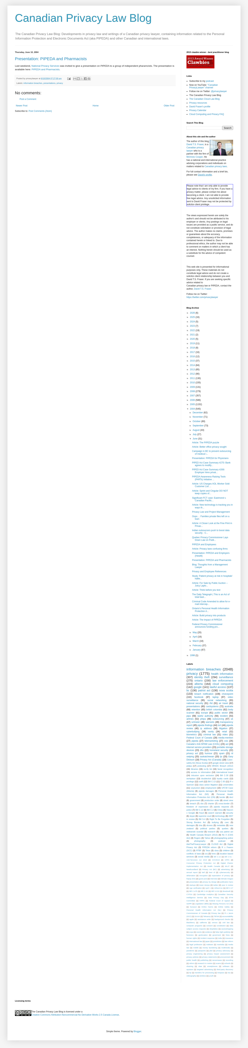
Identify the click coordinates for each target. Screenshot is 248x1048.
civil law (226, 922)
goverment (217, 935)
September (198, 425)
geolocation (203, 935)
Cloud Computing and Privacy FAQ (206, 114)
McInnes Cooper (194, 157)
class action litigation (208, 785)
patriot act (204, 690)
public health (191, 960)
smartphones (212, 966)
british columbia (214, 709)
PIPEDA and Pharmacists (45, 69)
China (220, 810)
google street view (221, 763)
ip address (206, 728)
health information (222, 673)
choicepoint (227, 694)
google (198, 687)
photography (199, 841)
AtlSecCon (218, 888)
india (220, 938)
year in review (227, 885)
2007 (193, 395)
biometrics (191, 734)
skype (192, 816)
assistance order (204, 919)
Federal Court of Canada (199, 737)
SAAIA (197, 916)
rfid (211, 703)
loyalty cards (223, 778)
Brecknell (226, 891)
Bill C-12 (199, 810)
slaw (200, 966)
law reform (229, 941)
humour (208, 753)
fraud (201, 813)
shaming (189, 966)
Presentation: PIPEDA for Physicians (210, 458)
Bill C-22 (217, 857)
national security (194, 703)
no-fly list (208, 769)
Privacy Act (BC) (209, 869)
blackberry (190, 922)
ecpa (191, 932)
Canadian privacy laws (216, 166)
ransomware (217, 960)
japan (207, 941)
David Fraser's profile (199, 106)
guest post (203, 879)
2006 (193, 400)
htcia (228, 935)
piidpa (189, 766)
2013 (193, 369)
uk (232, 719)
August (196, 430)
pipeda (195, 741)
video (225, 734)
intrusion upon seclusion (202, 775)
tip (190, 973)
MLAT (227, 866)
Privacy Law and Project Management (211, 512)
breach (193, 803)
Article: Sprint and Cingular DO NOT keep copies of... (210, 492)
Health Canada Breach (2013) (204, 835)
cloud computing (223, 683)
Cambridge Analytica (205, 894)
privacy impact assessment (218, 954)
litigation (223, 728)
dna (200, 825)
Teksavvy (207, 916)
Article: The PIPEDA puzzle (205, 442)
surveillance (226, 677)
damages (190, 825)
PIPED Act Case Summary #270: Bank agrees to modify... (211, 464)
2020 (193, 339)
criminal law (209, 734)
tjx (221, 756)
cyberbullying (193, 731)
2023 (193, 326)
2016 (193, 356)
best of (212, 872)
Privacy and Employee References (209, 571)
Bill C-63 (204, 891)
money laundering (210, 948)
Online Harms (207, 907)
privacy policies (192, 957)
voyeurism (195, 788)
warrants (210, 722)
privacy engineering (194, 954)
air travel (223, 703)
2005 (193, 404)
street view (228, 800)
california (203, 922)
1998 (193, 655)
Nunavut (193, 907)
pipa (188, 716)
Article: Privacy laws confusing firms (210, 548)
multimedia (225, 948)
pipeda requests (221, 807)
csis (226, 741)
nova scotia (226, 690)
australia (229, 706)
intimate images (227, 879)
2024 (193, 321)
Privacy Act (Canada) (211, 759)
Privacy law (216, 913)
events (199, 932)
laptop (216, 697)
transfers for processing (204, 973)
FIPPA (202, 901)
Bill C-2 (210, 810)
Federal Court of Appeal (219, 901)
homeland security (219, 750)
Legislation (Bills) (202, 904)
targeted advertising (205, 969)
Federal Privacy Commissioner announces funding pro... (207, 625)
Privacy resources (198, 103)
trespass (220, 973)
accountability (227, 916)
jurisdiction (217, 941)
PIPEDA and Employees (204, 544)
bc (187, 690)
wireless (202, 976)
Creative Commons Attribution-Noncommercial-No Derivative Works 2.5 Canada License (75, 1015)
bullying (215, 822)
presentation (194, 882)
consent (209, 926)
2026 (193, 313)
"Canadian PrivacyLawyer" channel (203, 86)
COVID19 (216, 860)
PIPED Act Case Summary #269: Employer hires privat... (208, 471)
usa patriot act (226, 832)
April (195, 636)
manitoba (220, 944)
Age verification (195, 888)
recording (229, 960)
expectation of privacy (221, 876)
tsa (229, 973)
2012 (193, 374)
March (196, 641)
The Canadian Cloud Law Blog (204, 99)
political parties (207, 828)
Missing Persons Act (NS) (222, 904)
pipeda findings (205, 725)
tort (219, 725)
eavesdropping (227, 929)
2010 (193, 382)
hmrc (213, 854)
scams (218, 963)
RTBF (198, 850)
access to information (201, 772)
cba (201, 803)
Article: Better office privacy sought (209, 447)
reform (191, 963)
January (197, 649)
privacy (59, 83)
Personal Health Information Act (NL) (203, 910)
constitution (221, 926)
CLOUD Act (217, 844)
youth (211, 976)
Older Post (169, 105)
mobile (195, 948)
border (222, 797)
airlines (190, 719)
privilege (190, 781)
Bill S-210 (215, 891)
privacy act (192, 753)
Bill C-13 (212, 781)
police (189, 810)
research (212, 832)
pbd (210, 951)
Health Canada (213, 866)
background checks (222, 919)
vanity (211, 731)
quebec (225, 828)
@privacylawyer (219, 91)
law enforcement (222, 680)
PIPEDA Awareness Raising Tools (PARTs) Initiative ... (209, 478)
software (226, 966)
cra (206, 854)
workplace (191, 778)
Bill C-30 (224, 775)
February (197, 645)
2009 (193, 387)
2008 (193, 391)
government (195, 800)
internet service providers (199, 747)
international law (195, 941)
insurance (229, 938)
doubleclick (206, 778)
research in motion (205, 963)
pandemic (190, 951)
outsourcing (218, 719)
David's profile (205, 174)
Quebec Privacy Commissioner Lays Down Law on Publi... (210, 538)
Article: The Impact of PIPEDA (207, 619)
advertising (225, 869)
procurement (225, 957)
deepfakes (214, 929)
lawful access (218, 687)
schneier (195, 722)
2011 (193, 378)
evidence (208, 932)
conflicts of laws (193, 854)
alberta (198, 683)
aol (226, 744)
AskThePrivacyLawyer (196, 844)
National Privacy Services (45, 65)
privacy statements (209, 957)
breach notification (204, 694)
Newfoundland (192, 869)
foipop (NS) (191, 879)
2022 (193, 330)
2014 (193, 365)
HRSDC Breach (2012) (222, 766)
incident (224, 716)
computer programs (194, 926)
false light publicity (223, 932)
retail (224, 731)
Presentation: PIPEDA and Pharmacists (51, 58)
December (198, 412)
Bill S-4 (202, 819)
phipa (203, 719)
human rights (191, 938)
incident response (207, 938)
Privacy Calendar (197, 110)
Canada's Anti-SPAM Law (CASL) (203, 744)
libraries (194, 769)
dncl (231, 797)
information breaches (32, 83)
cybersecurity (224, 872)
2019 (193, 343)
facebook (198, 697)
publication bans (226, 882)
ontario (198, 680)
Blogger (137, 1031)
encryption (203, 876)
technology (220, 816)
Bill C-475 (193, 891)
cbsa (216, 850)
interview (213, 879)
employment (210, 788)
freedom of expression (197, 807)
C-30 (223, 781)
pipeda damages (206, 791)
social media (204, 857)
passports (202, 951)
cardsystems (212, 706)
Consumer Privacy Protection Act (201, 863)
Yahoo (207, 838)
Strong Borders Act (196, 822)
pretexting (201, 766)
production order (211, 800)
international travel (224, 772)
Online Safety (224, 907)
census (214, 922)
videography (191, 976)
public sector (221, 712)
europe (204, 712)
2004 (193, 409)
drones (209, 825)
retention (196, 709)
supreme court (205, 816)
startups (192, 885)
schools (227, 963)
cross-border (224, 803)
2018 (193, 347)
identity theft (202, 677)
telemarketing (211, 741)
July (195, 434)
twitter (215, 885)
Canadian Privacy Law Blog (83, 18)
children (226, 850)
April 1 (208, 888)
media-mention (225, 737)
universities (228, 785)
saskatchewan (207, 756)
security (229, 813)
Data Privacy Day (216, 898)
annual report (192, 872)
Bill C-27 (229, 888)
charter (211, 803)
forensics (190, 935)
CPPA (227, 860)
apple (191, 919)
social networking (217, 700)
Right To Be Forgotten (219, 819)
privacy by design (209, 882)
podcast (210, 81)
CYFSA (189, 894)
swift (201, 781)
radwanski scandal (194, 832)
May (195, 632)
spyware (189, 969)
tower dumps (204, 885)
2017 (193, 352)
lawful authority (205, 716)
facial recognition (225, 769)
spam (222, 753)
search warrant (215, 813)
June (195, 438)
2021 (193, 334)
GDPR (189, 904)
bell (203, 872)
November (198, 417)
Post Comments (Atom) (40, 111)
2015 (193, 360)
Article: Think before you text (206, 590)
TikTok (216, 916)
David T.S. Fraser (195, 144)
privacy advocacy (223, 951)
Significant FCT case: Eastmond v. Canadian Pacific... (209, 499)
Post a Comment (28, 99)
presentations (49, 83)
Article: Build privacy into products (209, 615)
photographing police (223, 838)
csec (227, 822)
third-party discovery (225, 969)
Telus (207, 850)
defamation (190, 876)
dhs (202, 750)
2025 (193, 317)
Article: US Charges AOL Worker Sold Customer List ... (211, 485)
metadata (221, 825)
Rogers (197, 838)
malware (209, 944)
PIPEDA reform (209, 847)
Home (96, 105)
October (197, 421)
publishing (204, 960)
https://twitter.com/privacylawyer (202, 297)
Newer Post (21, 105)
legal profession (195, 944)
